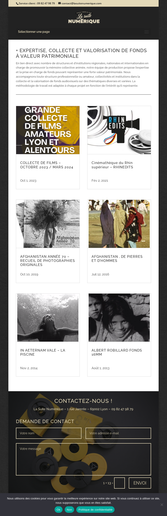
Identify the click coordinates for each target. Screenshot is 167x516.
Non (69, 509)
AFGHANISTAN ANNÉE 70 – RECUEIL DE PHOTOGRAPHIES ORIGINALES (47, 261)
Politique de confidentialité (95, 509)
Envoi (139, 483)
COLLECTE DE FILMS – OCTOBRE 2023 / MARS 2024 (46, 165)
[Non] (161, 504)
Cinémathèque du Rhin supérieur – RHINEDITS (112, 165)
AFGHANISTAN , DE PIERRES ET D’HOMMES (117, 259)
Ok (58, 509)
